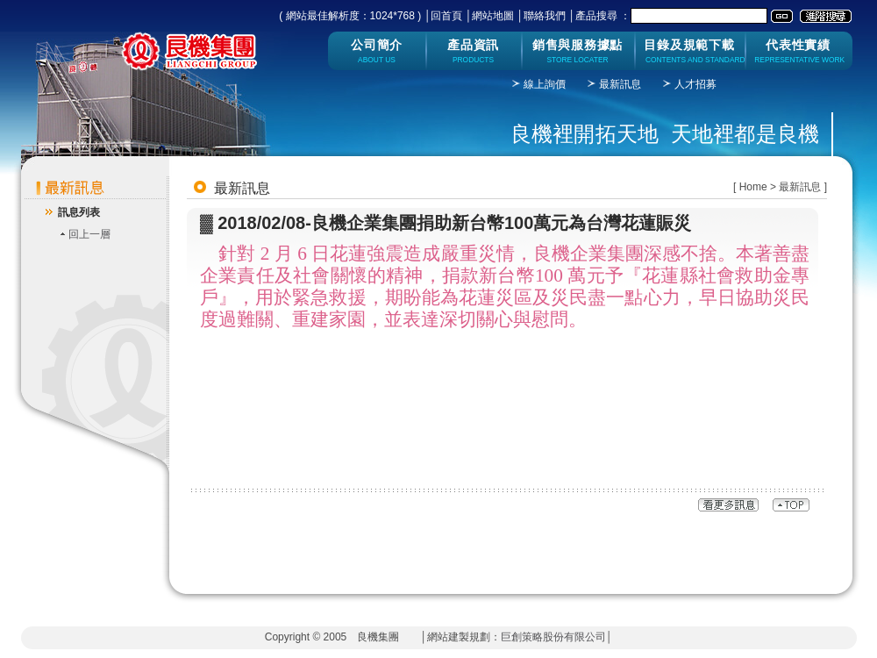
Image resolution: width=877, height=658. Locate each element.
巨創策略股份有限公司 (553, 637)
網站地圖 (493, 16)
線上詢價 (545, 84)
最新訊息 (620, 84)
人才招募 (695, 84)
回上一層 (89, 234)
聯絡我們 (545, 16)
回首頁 (446, 16)
